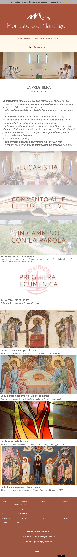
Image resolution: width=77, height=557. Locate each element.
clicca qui (61, 2)
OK (66, 2)
